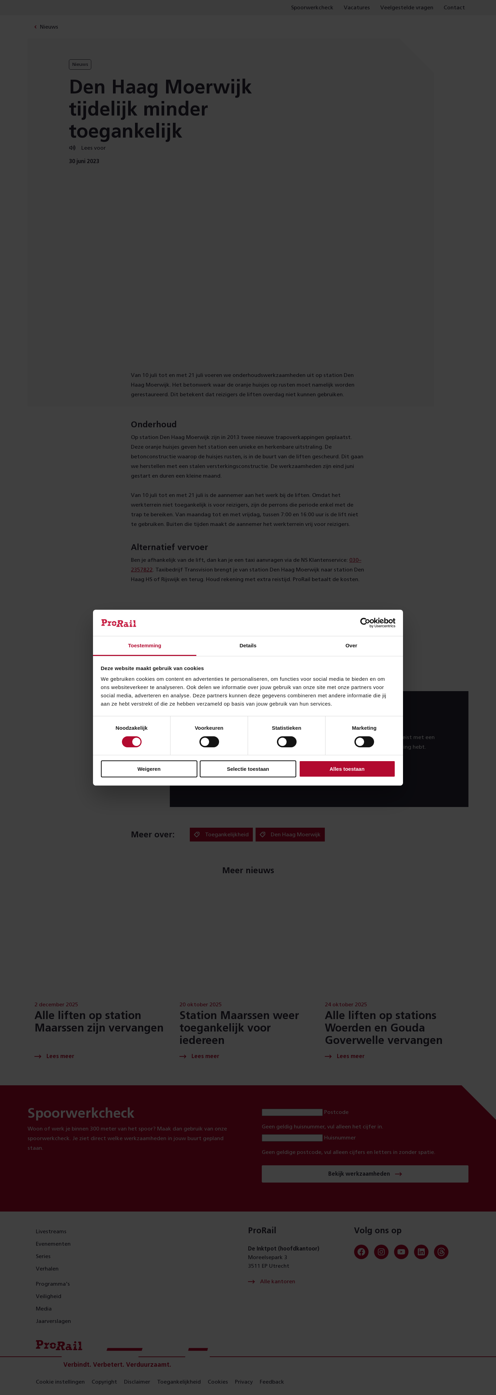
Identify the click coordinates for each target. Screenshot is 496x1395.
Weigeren (149, 769)
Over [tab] (351, 645)
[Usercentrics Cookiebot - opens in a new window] (365, 623)
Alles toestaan (347, 769)
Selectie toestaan (248, 769)
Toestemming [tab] (144, 645)
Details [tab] (247, 645)
